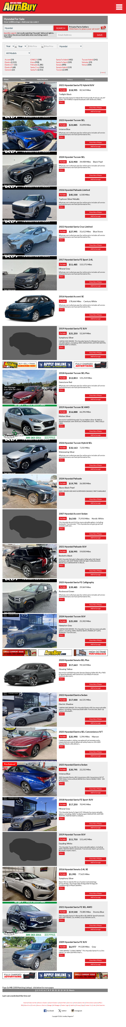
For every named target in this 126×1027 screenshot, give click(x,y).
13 (61, 990)
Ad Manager (56, 1005)
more (103, 72)
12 (59, 990)
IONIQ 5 (33, 60)
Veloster (85, 62)
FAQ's (100, 1002)
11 (56, 990)
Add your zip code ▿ (30, 22)
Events (33, 1005)
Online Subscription (92, 1002)
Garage (50, 1005)
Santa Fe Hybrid (62, 60)
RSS (22, 1005)
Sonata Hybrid (61, 67)
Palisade (33, 65)
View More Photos (95, 108)
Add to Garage (96, 111)
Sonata (59, 65)
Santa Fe (33, 70)
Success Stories (42, 1005)
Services (70, 1002)
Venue (84, 65)
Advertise (27, 1005)
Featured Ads (32, 1002)
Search (25, 1002)
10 (53, 990)
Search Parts (63, 1002)
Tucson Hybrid (87, 60)
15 (67, 990)
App (82, 1005)
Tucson (59, 70)
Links (94, 1005)
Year (23, 79)
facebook (50, 1011)
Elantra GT (9, 65)
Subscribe (82, 1002)
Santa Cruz (34, 67)
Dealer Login (65, 1005)
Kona (32, 62)
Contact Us (88, 1005)
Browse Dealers (43, 1002)
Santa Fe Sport (61, 62)
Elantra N (8, 67)
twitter (64, 1011)
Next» (72, 990)
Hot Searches (101, 1005)
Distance (89, 79)
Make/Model (42, 79)
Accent (7, 60)
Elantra (8, 62)
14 (64, 990)
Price (69, 79)
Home (76, 1002)
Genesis (8, 70)
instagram (78, 1011)
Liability (72, 1005)
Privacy (78, 1005)
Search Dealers (53, 1002)
